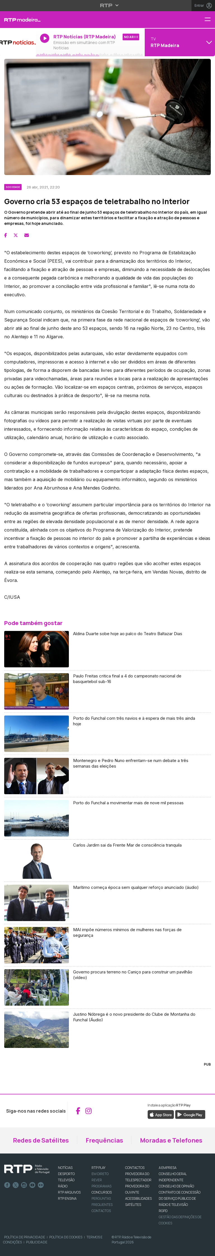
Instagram (24, 1185)
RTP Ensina (67, 1198)
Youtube (32, 1185)
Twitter (16, 1185)
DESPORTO (66, 1173)
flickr (41, 1185)
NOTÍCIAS (65, 1167)
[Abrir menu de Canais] (179, 42)
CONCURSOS (102, 1192)
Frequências (104, 1140)
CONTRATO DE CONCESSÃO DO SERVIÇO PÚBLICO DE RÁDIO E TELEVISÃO (179, 1198)
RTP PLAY (99, 1167)
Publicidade (36, 1242)
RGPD (163, 1210)
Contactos (101, 1210)
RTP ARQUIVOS (69, 1192)
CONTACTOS (134, 1167)
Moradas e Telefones (171, 1140)
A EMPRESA (167, 1167)
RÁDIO (62, 1186)
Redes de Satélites (41, 1140)
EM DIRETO (100, 1173)
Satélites (133, 1204)
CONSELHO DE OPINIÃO (176, 1186)
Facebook (7, 1185)
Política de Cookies (65, 1237)
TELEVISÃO (66, 1180)
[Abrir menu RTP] (107, 5)
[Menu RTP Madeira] (209, 20)
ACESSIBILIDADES (138, 1198)
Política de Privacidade (24, 1237)
